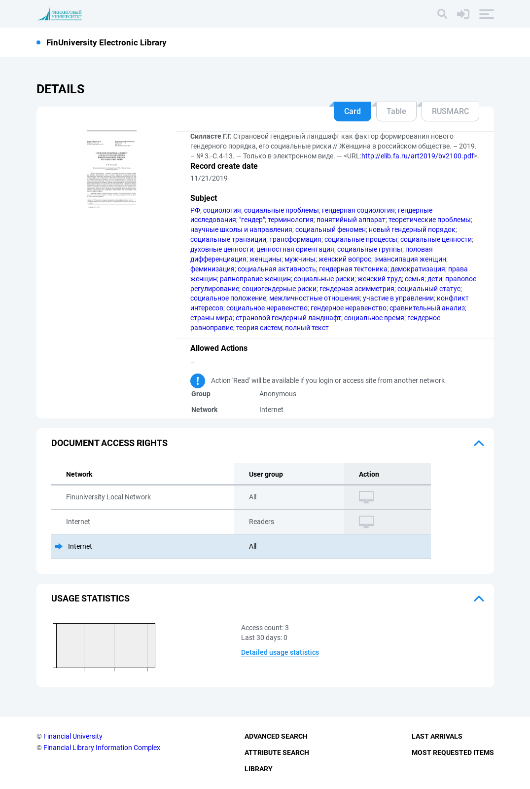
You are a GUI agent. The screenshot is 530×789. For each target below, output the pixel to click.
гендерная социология (358, 210)
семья (414, 279)
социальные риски (324, 279)
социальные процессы (360, 239)
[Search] (442, 14)
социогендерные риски (279, 289)
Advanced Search (276, 736)
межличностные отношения (314, 298)
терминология (291, 220)
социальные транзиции (228, 239)
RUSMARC (450, 111)
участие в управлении (398, 298)
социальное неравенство (267, 308)
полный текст (307, 328)
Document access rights (109, 443)
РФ (195, 210)
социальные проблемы (281, 210)
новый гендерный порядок (412, 229)
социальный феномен (330, 229)
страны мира (211, 318)
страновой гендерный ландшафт (288, 318)
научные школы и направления (241, 229)
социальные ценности (436, 239)
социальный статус (428, 289)
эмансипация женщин (410, 259)
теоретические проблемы (430, 220)
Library (259, 769)
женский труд (379, 279)
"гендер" (252, 220)
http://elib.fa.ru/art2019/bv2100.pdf (417, 156)
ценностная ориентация (295, 249)
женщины (265, 259)
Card (352, 111)
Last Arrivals (437, 736)
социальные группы (369, 249)
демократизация (417, 269)
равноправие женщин (255, 279)
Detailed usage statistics (280, 652)
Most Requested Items (453, 752)
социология (222, 210)
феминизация (212, 269)
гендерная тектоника (353, 269)
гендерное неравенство (349, 308)
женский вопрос (344, 259)
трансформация (295, 239)
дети (434, 279)
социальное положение (228, 298)
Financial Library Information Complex (101, 747)
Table (396, 111)
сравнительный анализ (427, 308)
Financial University (73, 736)
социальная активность (277, 269)
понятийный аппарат (351, 220)
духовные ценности (221, 249)
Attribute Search (277, 752)
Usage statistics (90, 598)
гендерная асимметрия (356, 289)
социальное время (374, 318)
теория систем (259, 328)
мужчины (300, 259)
